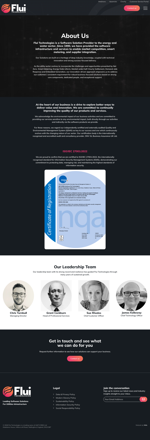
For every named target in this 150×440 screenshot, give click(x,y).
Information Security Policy (68, 405)
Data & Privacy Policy (65, 394)
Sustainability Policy (65, 401)
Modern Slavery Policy (66, 398)
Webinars (102, 2)
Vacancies (113, 2)
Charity (123, 2)
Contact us (131, 8)
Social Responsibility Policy (68, 408)
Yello (145, 425)
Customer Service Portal (139, 2)
